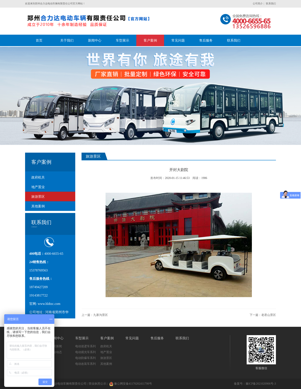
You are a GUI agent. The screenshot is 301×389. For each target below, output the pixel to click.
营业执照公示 (97, 383)
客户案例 (107, 338)
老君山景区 (268, 315)
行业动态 (56, 352)
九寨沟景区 (100, 315)
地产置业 (38, 187)
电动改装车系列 (85, 363)
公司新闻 (56, 346)
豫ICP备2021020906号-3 (261, 383)
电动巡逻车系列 (85, 346)
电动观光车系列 (85, 352)
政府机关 (38, 177)
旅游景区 (38, 196)
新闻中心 (57, 338)
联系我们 (271, 3)
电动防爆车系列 (85, 358)
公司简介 (258, 3)
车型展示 (82, 338)
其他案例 (38, 206)
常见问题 (132, 338)
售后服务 (157, 338)
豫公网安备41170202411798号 (130, 383)
